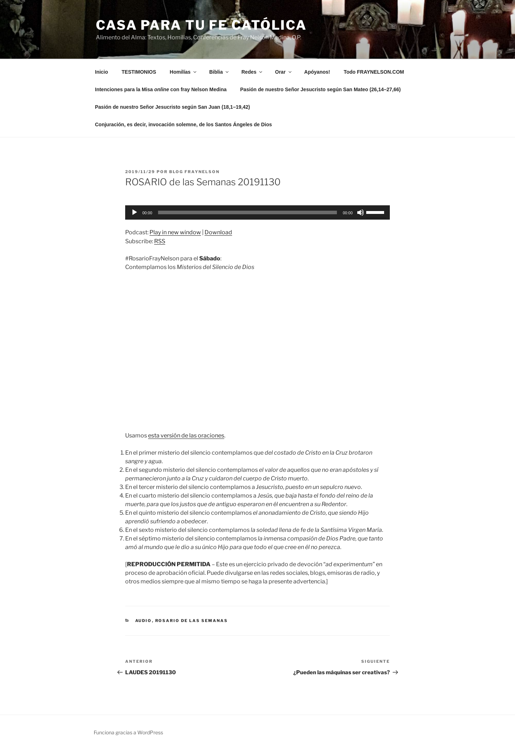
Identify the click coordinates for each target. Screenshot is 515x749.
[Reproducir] (134, 212)
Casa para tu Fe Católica (201, 25)
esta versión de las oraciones (186, 435)
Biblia (219, 72)
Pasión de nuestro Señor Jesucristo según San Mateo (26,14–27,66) (320, 89)
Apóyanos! (317, 72)
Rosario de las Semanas (191, 620)
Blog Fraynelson (194, 171)
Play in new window (175, 232)
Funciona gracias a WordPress (128, 732)
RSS (159, 241)
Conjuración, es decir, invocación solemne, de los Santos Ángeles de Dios (183, 124)
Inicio (101, 72)
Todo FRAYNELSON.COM (374, 72)
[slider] (247, 212)
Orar (284, 72)
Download (218, 232)
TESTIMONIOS (139, 72)
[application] (257, 212)
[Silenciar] (360, 212)
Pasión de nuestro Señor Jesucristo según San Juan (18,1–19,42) (172, 107)
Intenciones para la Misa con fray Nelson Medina (161, 89)
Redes (252, 72)
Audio (143, 620)
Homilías (183, 72)
